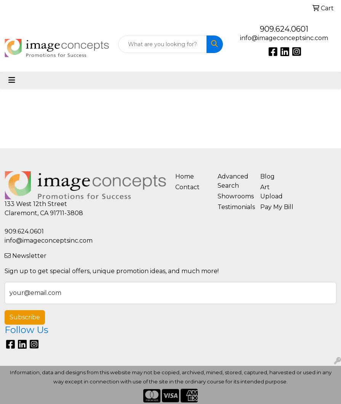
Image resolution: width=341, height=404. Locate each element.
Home (184, 176)
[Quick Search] (162, 44)
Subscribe (25, 317)
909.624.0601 (284, 29)
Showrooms (234, 196)
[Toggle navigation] (12, 80)
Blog (267, 176)
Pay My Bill (276, 207)
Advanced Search (233, 181)
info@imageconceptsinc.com (284, 38)
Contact (187, 187)
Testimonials (234, 207)
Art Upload (271, 191)
